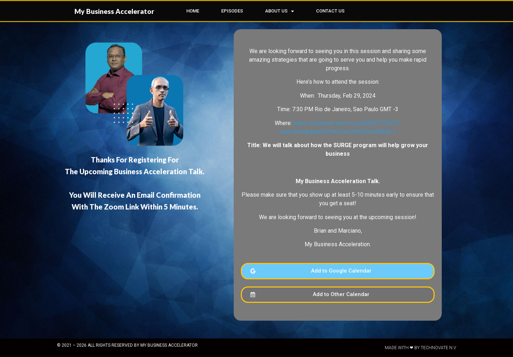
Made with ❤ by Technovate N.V (420, 347)
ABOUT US (279, 11)
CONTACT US (330, 11)
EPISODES (232, 11)
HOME (192, 11)
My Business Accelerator (114, 11)
